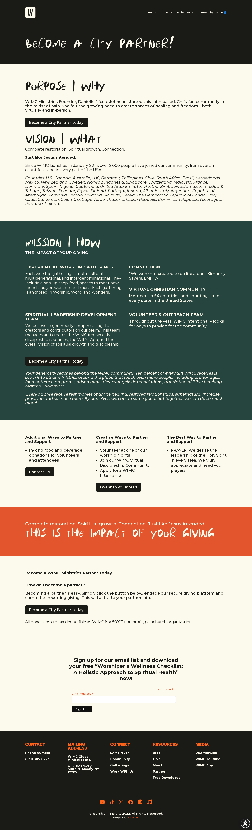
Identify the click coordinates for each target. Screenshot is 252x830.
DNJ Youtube (206, 753)
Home (152, 12)
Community (120, 759)
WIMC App (204, 765)
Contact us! (40, 471)
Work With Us (122, 771)
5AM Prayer (119, 753)
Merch (158, 765)
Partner (159, 771)
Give (156, 759)
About (165, 12)
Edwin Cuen (132, 817)
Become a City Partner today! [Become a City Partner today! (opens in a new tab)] (56, 122)
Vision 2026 (185, 12)
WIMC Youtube (207, 759)
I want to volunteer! (118, 487)
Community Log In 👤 (212, 12)
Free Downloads (166, 778)
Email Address (82, 694)
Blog (157, 753)
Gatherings (119, 765)
